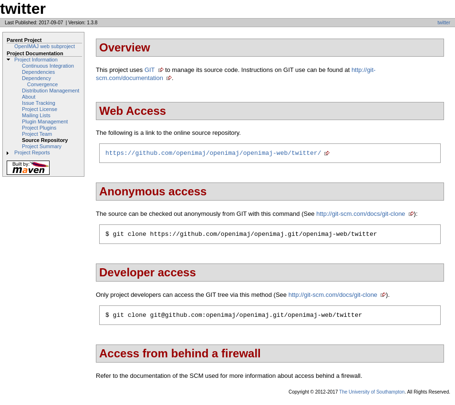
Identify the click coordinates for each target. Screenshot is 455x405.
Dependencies (38, 72)
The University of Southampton (371, 396)
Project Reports (32, 152)
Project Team (37, 134)
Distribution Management (50, 90)
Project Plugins (39, 128)
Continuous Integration (48, 66)
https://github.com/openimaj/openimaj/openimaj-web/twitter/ (213, 154)
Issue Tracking (38, 103)
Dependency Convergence (40, 81)
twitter (443, 22)
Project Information (36, 59)
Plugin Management (45, 121)
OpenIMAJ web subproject (44, 46)
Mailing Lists (36, 115)
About (28, 97)
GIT (150, 69)
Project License (39, 109)
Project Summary (42, 146)
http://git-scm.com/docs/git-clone (360, 215)
